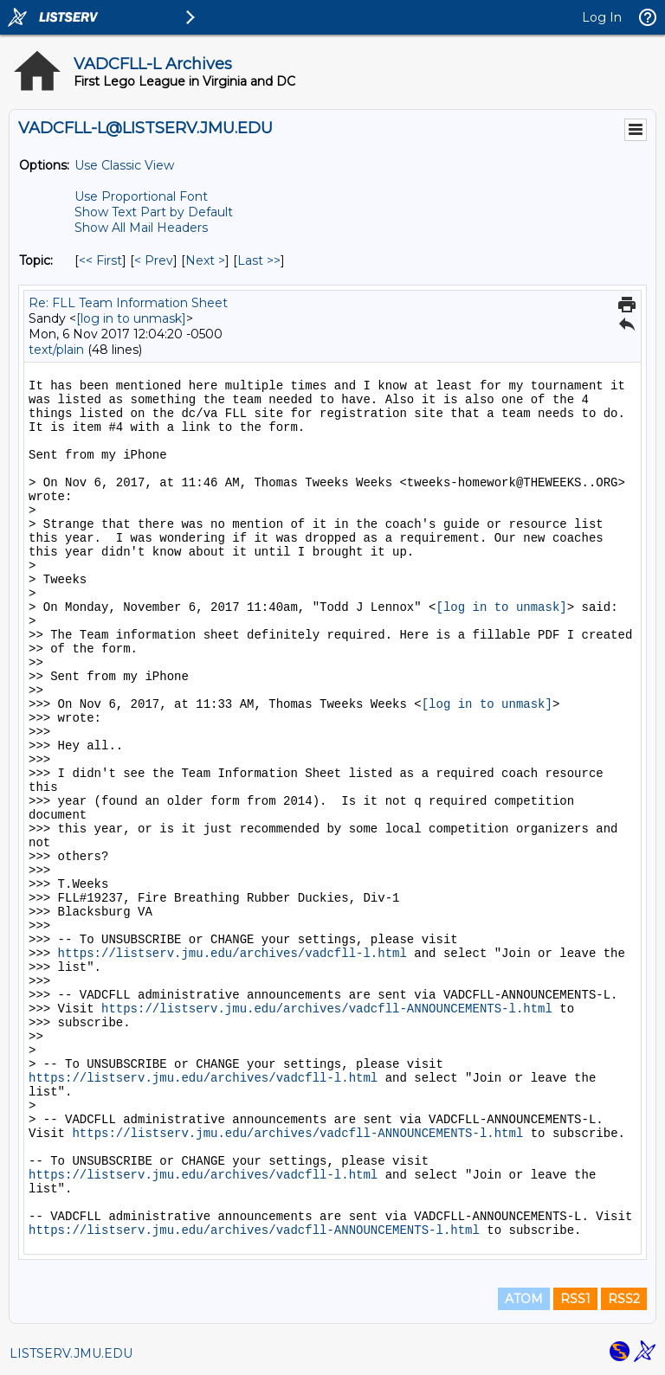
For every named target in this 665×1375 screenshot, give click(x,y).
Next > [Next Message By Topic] (205, 260)
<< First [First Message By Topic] (100, 260)
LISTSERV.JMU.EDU (71, 1353)
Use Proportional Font (141, 196)
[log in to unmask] (131, 318)
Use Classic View (124, 165)
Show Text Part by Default (153, 212)
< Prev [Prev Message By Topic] (153, 260)
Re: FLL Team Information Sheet (128, 303)
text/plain (56, 349)
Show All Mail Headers (141, 227)
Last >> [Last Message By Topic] (259, 260)
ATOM (524, 1299)
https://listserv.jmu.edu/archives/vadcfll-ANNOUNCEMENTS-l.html (326, 1009)
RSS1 (575, 1299)
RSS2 (624, 1299)
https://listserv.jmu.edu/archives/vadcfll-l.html (232, 954)
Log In (602, 17)
